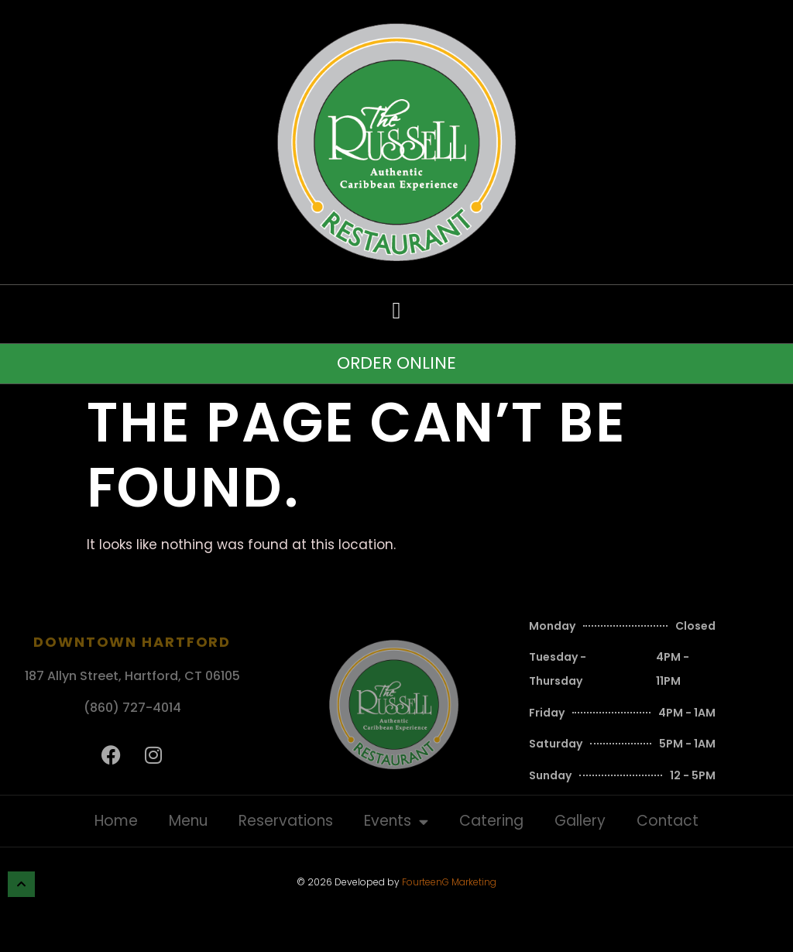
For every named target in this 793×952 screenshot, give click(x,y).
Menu (188, 820)
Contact (668, 820)
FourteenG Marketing (449, 881)
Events (396, 821)
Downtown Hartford (132, 641)
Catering (491, 820)
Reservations (286, 820)
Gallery (580, 820)
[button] (396, 310)
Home (116, 820)
